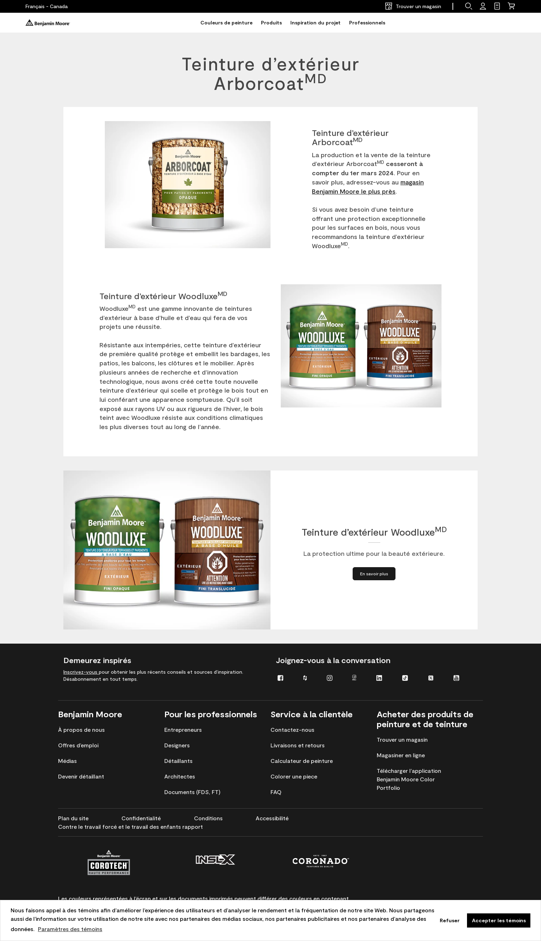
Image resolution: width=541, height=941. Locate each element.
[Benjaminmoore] (47, 22)
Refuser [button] (450, 920)
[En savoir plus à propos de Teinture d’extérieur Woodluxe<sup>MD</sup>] (374, 573)
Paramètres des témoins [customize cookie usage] (70, 928)
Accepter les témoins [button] (499, 920)
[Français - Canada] (46, 6)
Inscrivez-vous (81, 672)
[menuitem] (285, 677)
